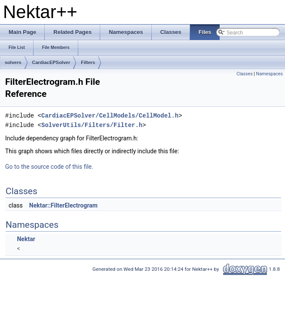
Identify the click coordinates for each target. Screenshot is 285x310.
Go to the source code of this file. (49, 166)
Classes (244, 74)
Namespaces (269, 74)
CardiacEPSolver (51, 62)
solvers (13, 62)
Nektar (26, 239)
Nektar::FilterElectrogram (63, 205)
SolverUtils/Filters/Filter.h (91, 125)
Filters (88, 62)
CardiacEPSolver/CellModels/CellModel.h (109, 116)
